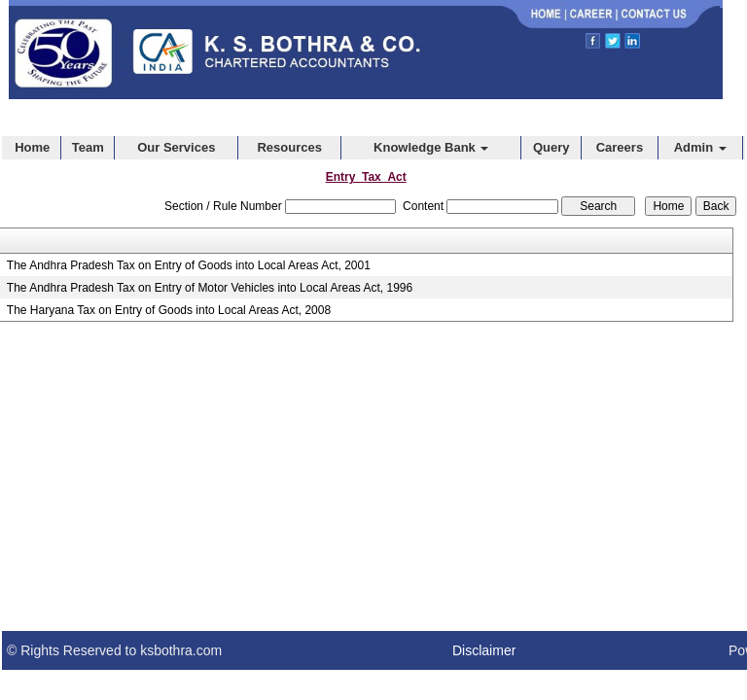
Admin (700, 147)
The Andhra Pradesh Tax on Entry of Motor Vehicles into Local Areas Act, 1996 (209, 288)
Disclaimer (484, 650)
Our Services (176, 147)
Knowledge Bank (431, 147)
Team (88, 147)
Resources (289, 147)
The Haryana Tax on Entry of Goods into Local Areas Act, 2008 (169, 310)
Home (32, 147)
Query (551, 147)
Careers (619, 147)
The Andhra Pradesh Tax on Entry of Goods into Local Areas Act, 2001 (189, 265)
